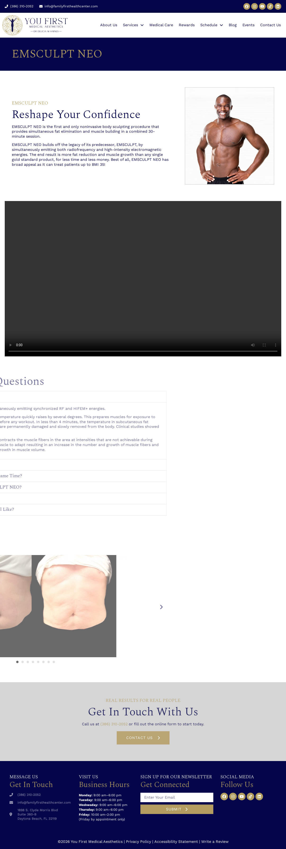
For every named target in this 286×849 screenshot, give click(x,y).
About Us (108, 25)
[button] (31, 607)
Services (133, 25)
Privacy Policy (138, 841)
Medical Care (161, 25)
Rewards (187, 25)
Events (248, 25)
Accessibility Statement (176, 841)
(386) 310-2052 (114, 724)
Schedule (211, 25)
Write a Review (214, 841)
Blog (233, 25)
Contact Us (270, 25)
